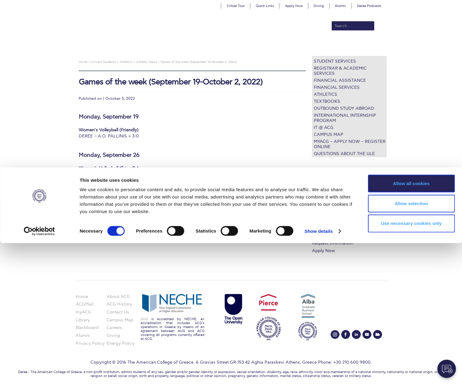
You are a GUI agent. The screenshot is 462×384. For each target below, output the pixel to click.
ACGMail (84, 304)
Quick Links (265, 6)
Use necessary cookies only (411, 364)
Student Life (324, 235)
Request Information (332, 243)
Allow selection (411, 344)
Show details (319, 372)
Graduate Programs (332, 198)
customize (436, 4)
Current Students (320, 46)
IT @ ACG (324, 127)
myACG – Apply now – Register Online (349, 144)
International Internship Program (345, 118)
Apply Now (294, 6)
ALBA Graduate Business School (258, 46)
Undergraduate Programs (337, 191)
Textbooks (327, 101)
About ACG (147, 46)
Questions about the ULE (344, 153)
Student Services (335, 61)
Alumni (340, 6)
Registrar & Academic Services (340, 71)
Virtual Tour (236, 6)
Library (319, 213)
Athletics (325, 94)
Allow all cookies (411, 324)
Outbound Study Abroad (344, 108)
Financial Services (337, 87)
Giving (318, 6)
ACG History (119, 304)
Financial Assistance (340, 80)
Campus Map (328, 134)
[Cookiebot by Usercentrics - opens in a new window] (39, 372)
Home (82, 296)
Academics (205, 46)
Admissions (176, 46)
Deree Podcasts (369, 6)
